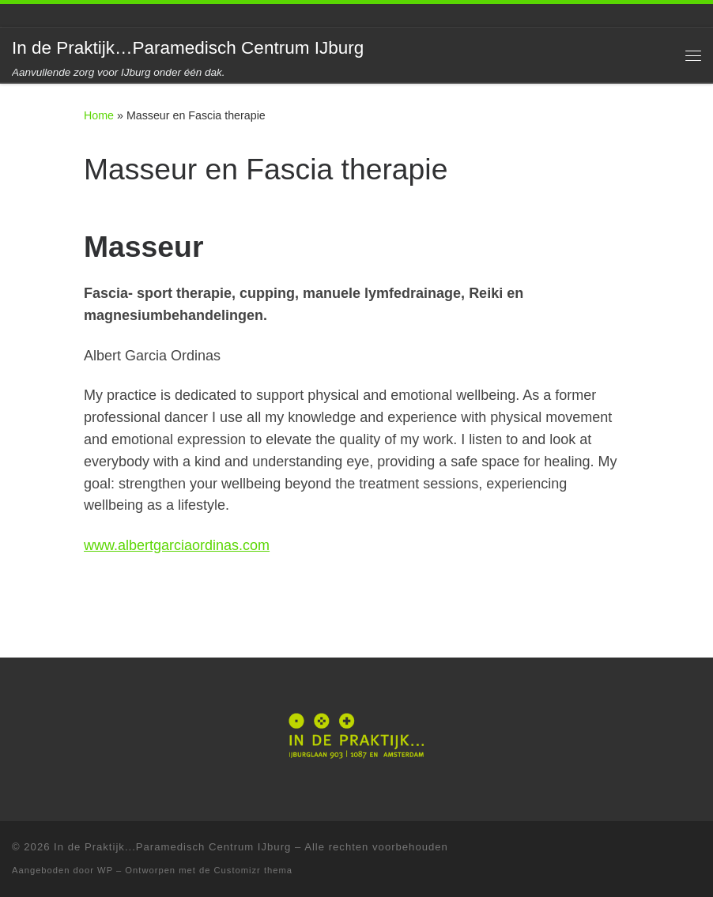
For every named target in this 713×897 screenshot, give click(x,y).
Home (99, 115)
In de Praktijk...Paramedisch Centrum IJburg (172, 847)
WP (105, 870)
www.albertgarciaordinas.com (177, 545)
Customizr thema (253, 870)
